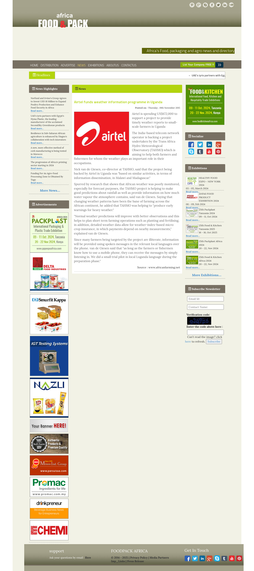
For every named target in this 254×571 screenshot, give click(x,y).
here (188, 341)
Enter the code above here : (204, 326)
